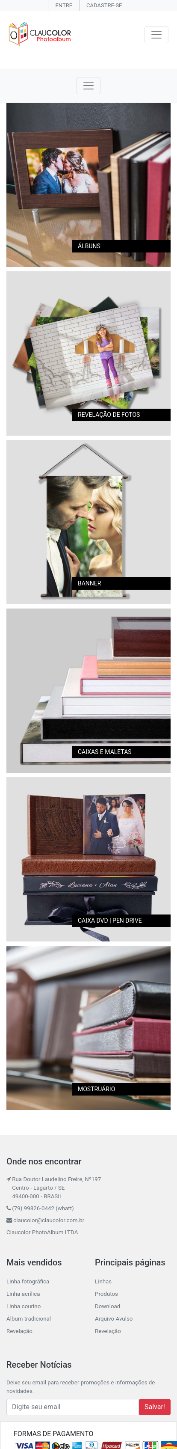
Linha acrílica (23, 1294)
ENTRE (63, 5)
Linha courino (23, 1306)
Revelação (19, 1331)
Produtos (106, 1294)
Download (107, 1306)
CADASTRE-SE (104, 5)
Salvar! (155, 1407)
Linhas (103, 1281)
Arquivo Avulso (114, 1318)
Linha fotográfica (27, 1281)
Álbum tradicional (28, 1318)
